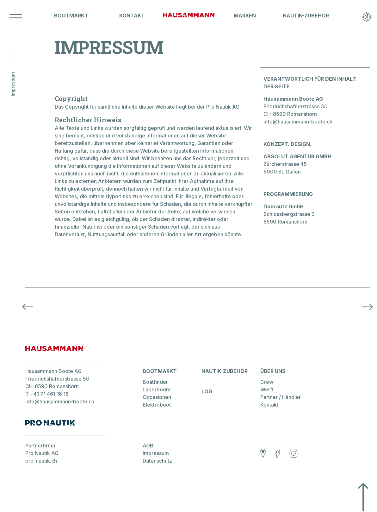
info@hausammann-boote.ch (297, 121)
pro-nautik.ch (41, 461)
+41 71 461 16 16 (49, 394)
